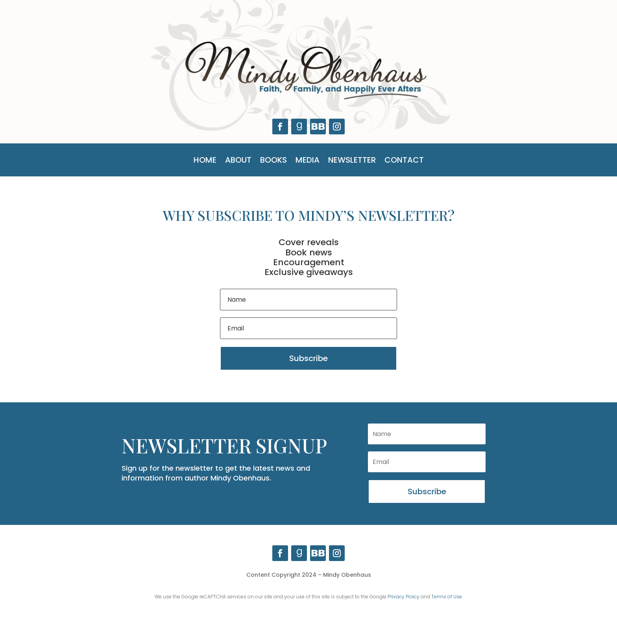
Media (308, 161)
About (238, 161)
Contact (404, 161)
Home (205, 161)
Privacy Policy (403, 596)
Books (273, 161)
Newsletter (352, 161)
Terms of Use (446, 596)
